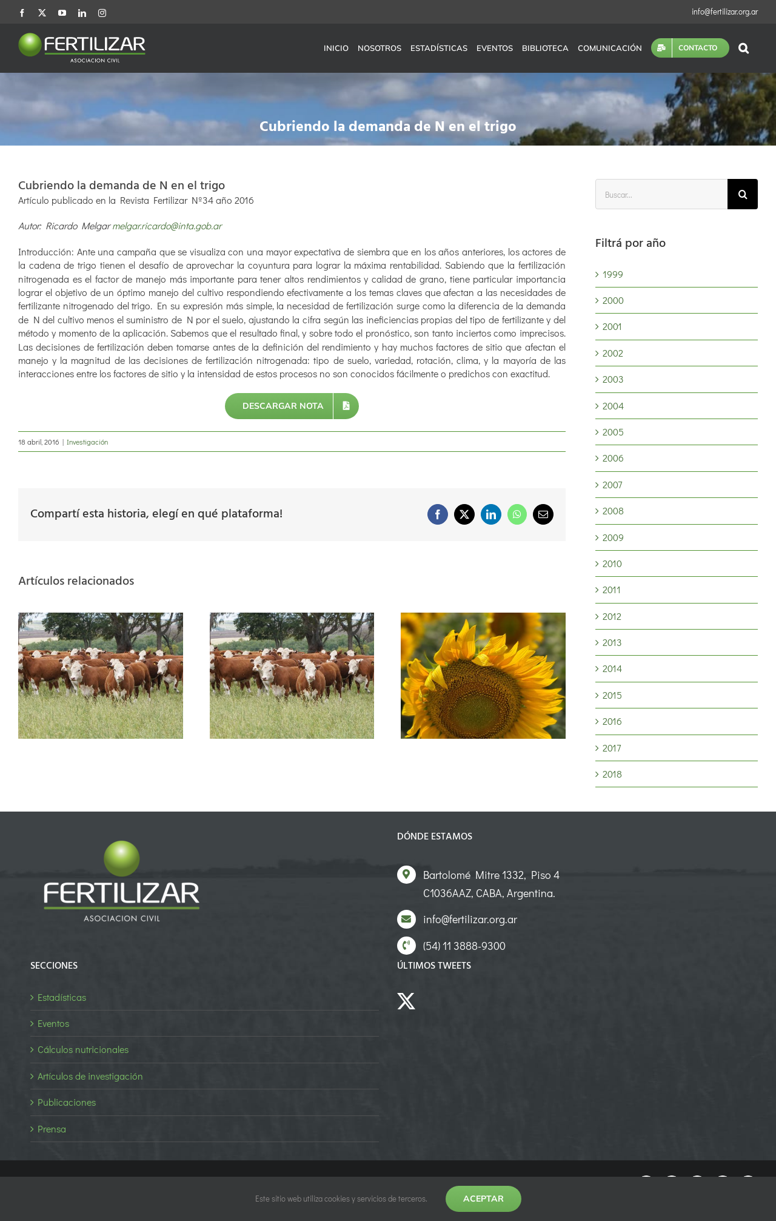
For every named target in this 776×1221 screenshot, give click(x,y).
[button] (743, 48)
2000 (613, 300)
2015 (612, 694)
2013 (612, 642)
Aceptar (483, 1198)
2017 (612, 747)
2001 (612, 326)
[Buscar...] (661, 194)
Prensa (52, 1128)
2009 (613, 537)
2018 (612, 773)
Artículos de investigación (90, 1075)
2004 (613, 405)
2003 (613, 378)
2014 (612, 668)
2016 (612, 721)
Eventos (53, 1023)
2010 (612, 563)
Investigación (87, 441)
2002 (613, 352)
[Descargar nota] (292, 406)
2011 (612, 589)
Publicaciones (67, 1101)
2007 (612, 484)
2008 (613, 510)
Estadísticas (62, 997)
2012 (612, 616)
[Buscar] (743, 194)
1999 (613, 273)
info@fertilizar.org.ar (725, 11)
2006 (613, 457)
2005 (613, 431)
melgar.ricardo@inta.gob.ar (166, 225)
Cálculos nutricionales (83, 1049)
